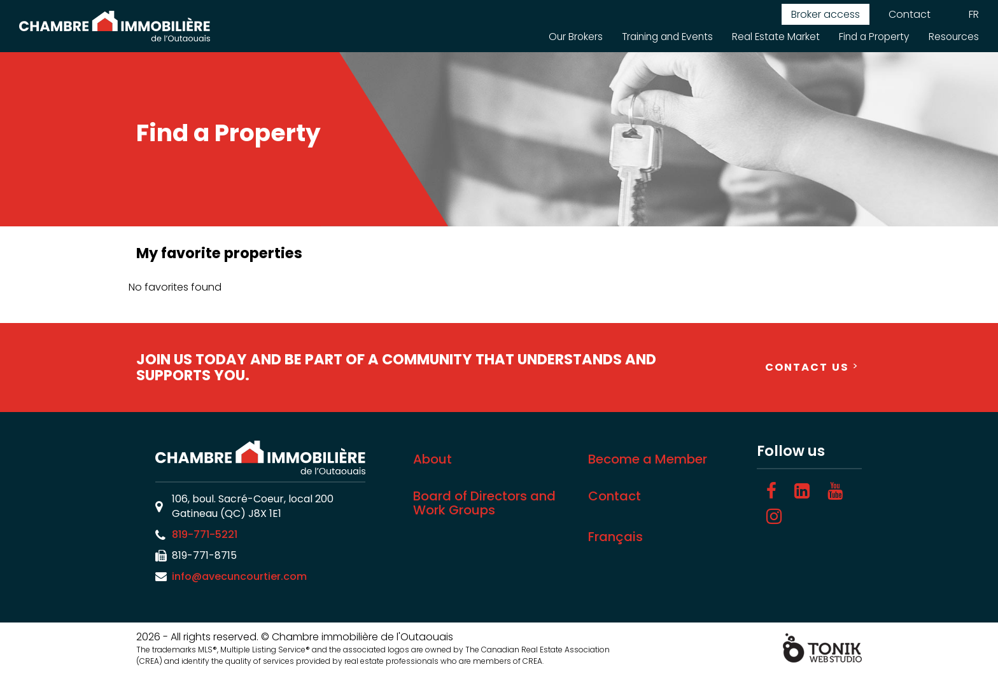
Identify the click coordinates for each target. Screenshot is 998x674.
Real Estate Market (770, 36)
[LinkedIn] (802, 491)
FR (974, 14)
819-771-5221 (204, 534)
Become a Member (647, 459)
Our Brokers (561, 36)
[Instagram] (774, 516)
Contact (910, 14)
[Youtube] (835, 491)
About (432, 459)
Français (615, 537)
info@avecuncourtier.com (239, 576)
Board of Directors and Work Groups (484, 503)
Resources (953, 36)
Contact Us (807, 367)
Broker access (825, 14)
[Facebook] (771, 491)
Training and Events (657, 36)
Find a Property (871, 36)
